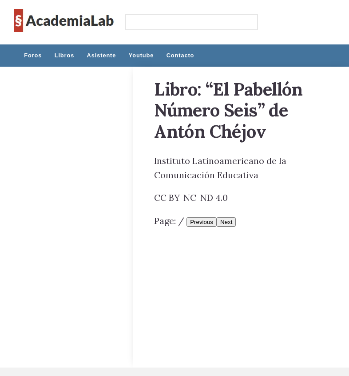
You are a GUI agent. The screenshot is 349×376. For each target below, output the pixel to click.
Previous (201, 222)
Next (226, 222)
